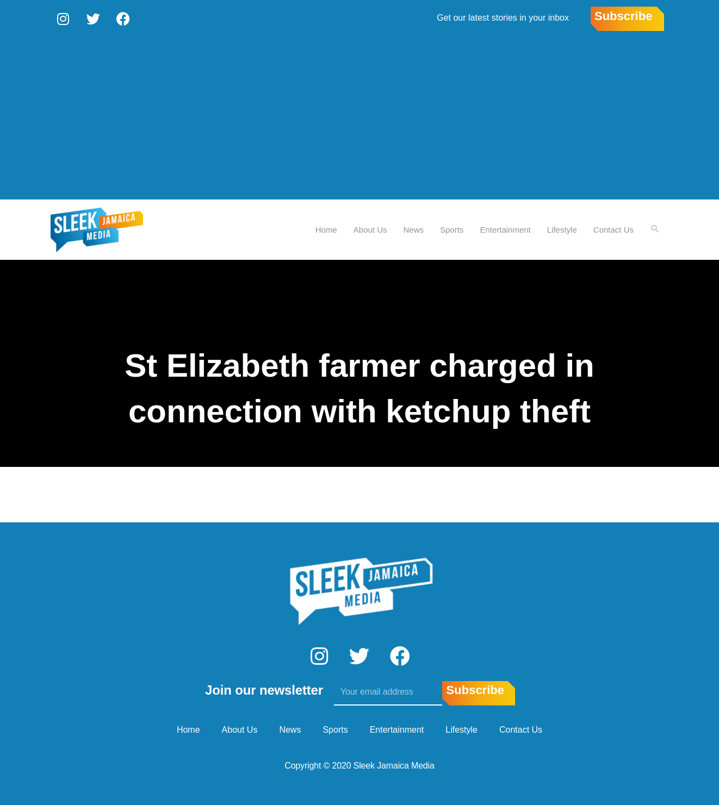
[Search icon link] (654, 229)
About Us (370, 228)
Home (326, 228)
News (413, 228)
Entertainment (504, 228)
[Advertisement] (359, 117)
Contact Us (613, 228)
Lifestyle (562, 228)
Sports (451, 228)
